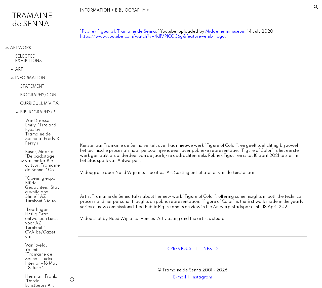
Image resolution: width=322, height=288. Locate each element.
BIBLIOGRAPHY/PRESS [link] (40, 112)
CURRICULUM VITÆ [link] (40, 104)
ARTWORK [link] (20, 48)
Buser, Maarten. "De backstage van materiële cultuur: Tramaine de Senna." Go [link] (42, 161)
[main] (192, 10)
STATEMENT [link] (32, 86)
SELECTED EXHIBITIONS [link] (28, 58)
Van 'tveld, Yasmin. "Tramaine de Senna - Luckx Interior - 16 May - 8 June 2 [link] (41, 256)
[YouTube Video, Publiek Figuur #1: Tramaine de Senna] (192, 91)
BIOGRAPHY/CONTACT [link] (40, 95)
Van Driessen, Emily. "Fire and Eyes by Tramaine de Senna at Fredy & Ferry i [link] (42, 132)
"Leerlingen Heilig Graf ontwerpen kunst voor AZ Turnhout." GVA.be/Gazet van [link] (41, 223)
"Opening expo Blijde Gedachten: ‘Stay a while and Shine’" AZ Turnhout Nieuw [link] (42, 189)
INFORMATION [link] (30, 78)
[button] (316, 7)
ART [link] (19, 69)
